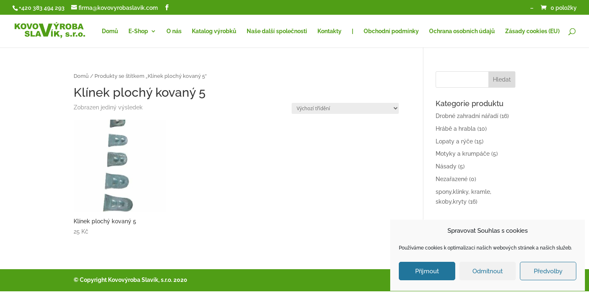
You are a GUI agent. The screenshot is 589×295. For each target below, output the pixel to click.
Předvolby (548, 271)
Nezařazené (452, 179)
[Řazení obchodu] (345, 108)
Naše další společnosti (277, 31)
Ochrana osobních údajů (462, 31)
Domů (110, 31)
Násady (446, 166)
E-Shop (138, 31)
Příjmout (427, 271)
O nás (174, 31)
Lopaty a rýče (454, 141)
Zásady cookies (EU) (532, 31)
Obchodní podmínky (391, 31)
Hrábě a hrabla (456, 128)
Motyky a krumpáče (463, 153)
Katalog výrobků (214, 31)
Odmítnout (487, 271)
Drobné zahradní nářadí (467, 116)
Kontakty (329, 31)
